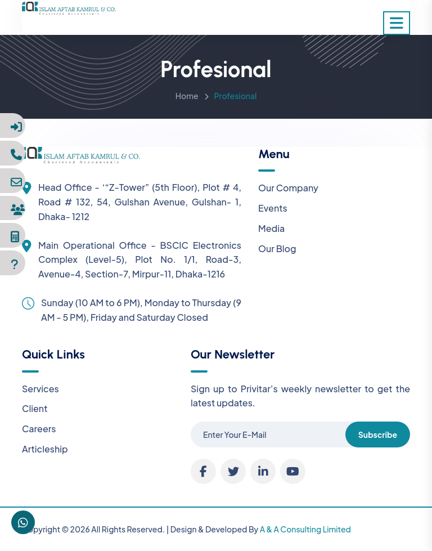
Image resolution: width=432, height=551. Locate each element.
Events (272, 208)
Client (35, 408)
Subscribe (377, 434)
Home (187, 97)
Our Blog (277, 248)
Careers (39, 428)
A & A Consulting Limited (305, 529)
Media (271, 228)
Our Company (288, 188)
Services (40, 389)
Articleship (45, 449)
